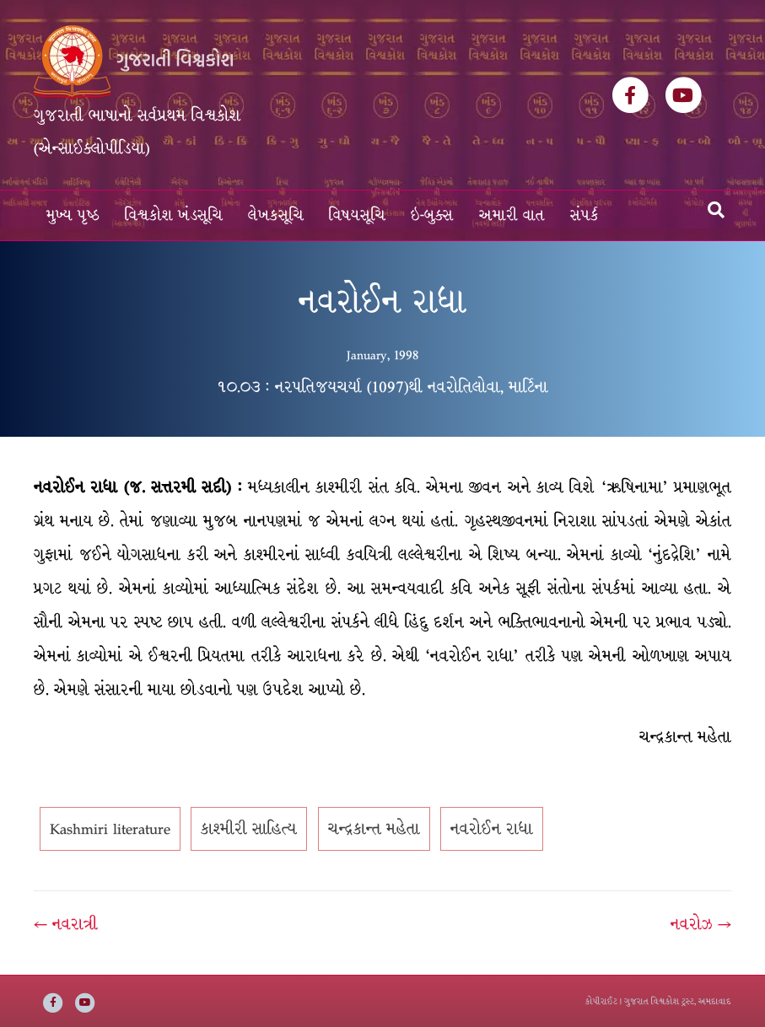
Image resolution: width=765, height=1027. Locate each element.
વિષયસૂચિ (357, 215)
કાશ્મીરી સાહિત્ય (249, 829)
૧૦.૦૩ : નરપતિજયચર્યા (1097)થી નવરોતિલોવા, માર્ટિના (382, 387)
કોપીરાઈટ (601, 1001)
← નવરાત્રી (66, 924)
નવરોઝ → (701, 924)
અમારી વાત (512, 215)
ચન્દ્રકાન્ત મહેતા (374, 829)
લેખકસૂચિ (276, 215)
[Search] (716, 210)
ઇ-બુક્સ (432, 215)
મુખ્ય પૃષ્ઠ (73, 215)
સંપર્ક (584, 215)
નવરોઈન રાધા (491, 829)
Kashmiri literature (110, 829)
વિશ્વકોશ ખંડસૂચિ (174, 215)
